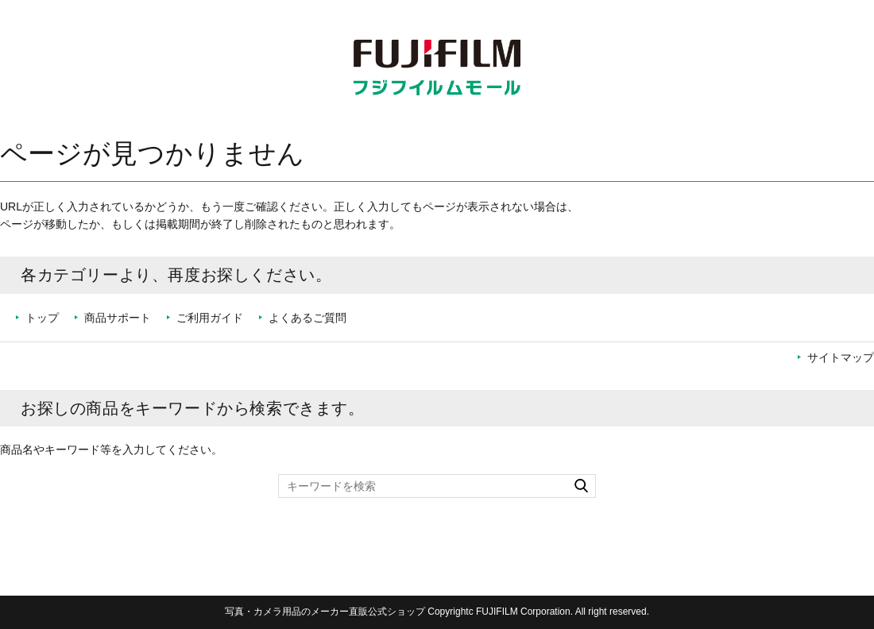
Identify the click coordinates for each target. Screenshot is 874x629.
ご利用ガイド (209, 317)
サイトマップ (840, 357)
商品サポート (117, 317)
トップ (42, 317)
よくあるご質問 (307, 317)
